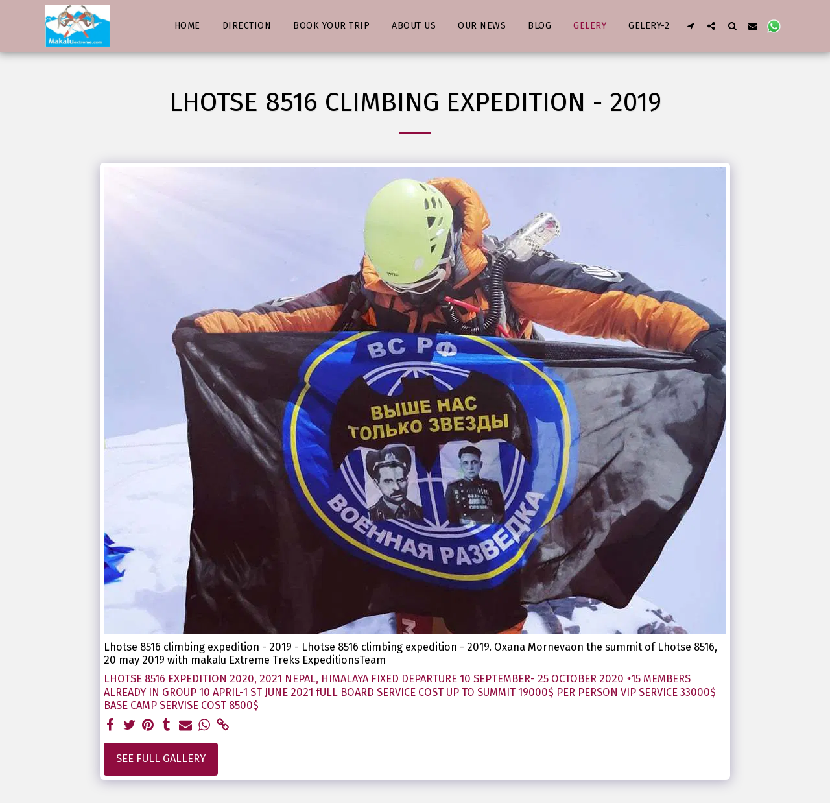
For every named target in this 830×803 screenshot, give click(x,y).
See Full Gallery (161, 758)
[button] (690, 25)
